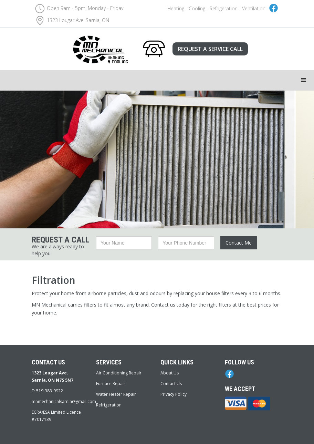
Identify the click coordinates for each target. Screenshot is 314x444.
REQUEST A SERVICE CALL (210, 49)
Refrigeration (109, 405)
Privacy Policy (173, 394)
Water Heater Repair (116, 394)
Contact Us (171, 383)
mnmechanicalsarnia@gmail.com (64, 401)
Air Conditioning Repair (119, 373)
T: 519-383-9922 (47, 391)
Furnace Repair (110, 383)
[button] (303, 80)
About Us (169, 373)
